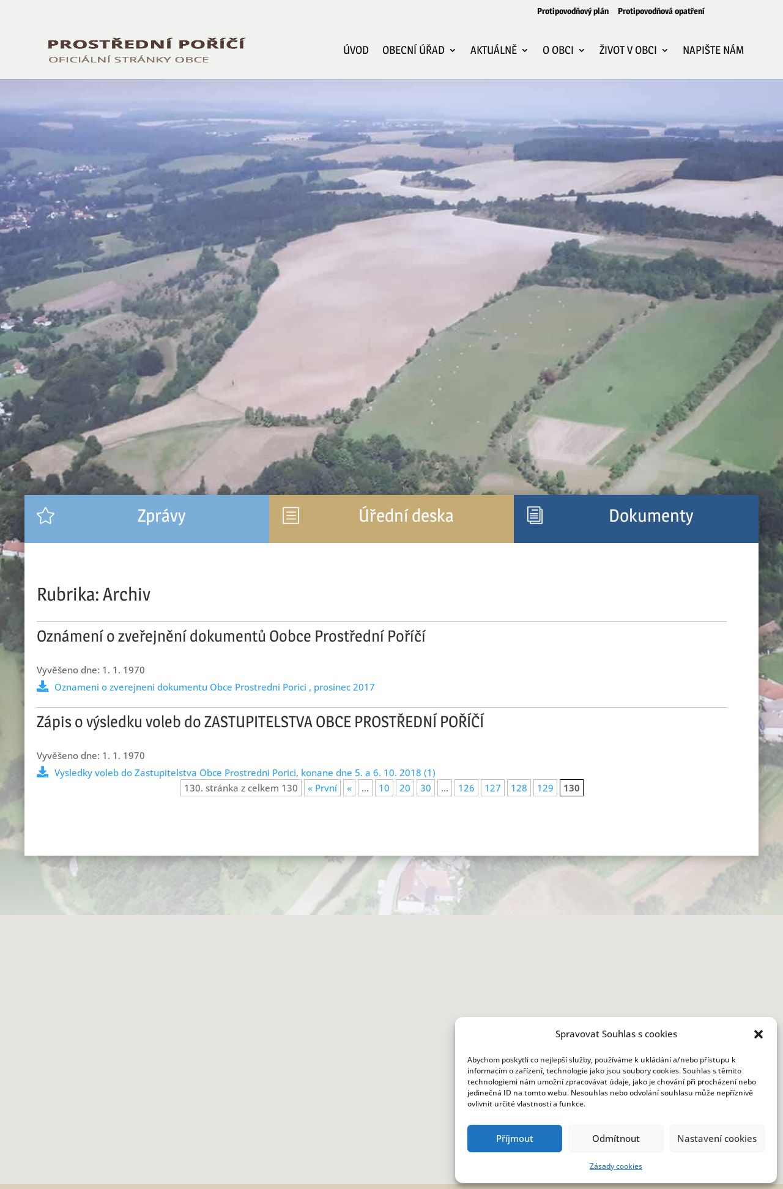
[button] (758, 1034)
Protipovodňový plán (573, 11)
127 (492, 788)
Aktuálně (493, 51)
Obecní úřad (413, 51)
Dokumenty (651, 515)
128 (519, 788)
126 (466, 788)
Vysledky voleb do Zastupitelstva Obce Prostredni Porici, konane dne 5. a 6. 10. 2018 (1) (245, 772)
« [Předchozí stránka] (349, 788)
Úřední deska (406, 515)
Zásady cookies (616, 1166)
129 (545, 788)
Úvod (356, 51)
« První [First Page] (322, 788)
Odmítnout (616, 1138)
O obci (558, 51)
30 (425, 788)
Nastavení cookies (717, 1138)
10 (384, 788)
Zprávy (161, 515)
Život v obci (628, 51)
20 (404, 788)
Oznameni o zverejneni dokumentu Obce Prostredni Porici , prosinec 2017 (214, 687)
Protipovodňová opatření (661, 11)
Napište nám (713, 51)
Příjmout (514, 1138)
